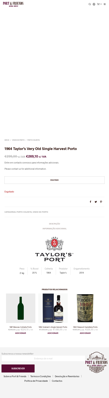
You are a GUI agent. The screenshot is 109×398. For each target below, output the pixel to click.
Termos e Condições (40, 376)
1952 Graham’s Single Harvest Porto (53, 327)
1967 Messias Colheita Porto (20, 327)
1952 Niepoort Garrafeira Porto (85, 327)
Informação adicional (55, 228)
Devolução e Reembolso (67, 376)
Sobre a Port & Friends (15, 376)
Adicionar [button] (20, 333)
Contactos (57, 380)
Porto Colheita (33, 140)
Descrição (54, 223)
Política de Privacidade (36, 380)
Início (7, 140)
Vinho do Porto (18, 140)
